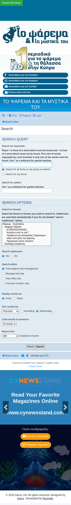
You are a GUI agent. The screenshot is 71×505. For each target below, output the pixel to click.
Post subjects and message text (20, 268)
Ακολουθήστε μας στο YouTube (21, 86)
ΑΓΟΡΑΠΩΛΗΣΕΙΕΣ (26, 229)
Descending (44, 311)
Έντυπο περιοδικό (35, 436)
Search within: (10, 264)
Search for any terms (14, 174)
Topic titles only (11, 278)
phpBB (26, 363)
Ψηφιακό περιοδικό (35, 444)
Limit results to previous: (15, 319)
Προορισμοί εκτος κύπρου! (26, 241)
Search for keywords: (13, 146)
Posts (6, 298)
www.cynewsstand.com (35, 412)
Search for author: (12, 182)
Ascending (27, 311)
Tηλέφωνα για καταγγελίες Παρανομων (26, 235)
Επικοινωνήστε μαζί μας (17, 92)
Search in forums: (11, 209)
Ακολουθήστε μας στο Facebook (21, 75)
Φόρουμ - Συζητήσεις (26, 224)
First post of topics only (15, 283)
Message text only (13, 273)
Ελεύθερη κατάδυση (26, 244)
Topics (18, 298)
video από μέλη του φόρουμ (26, 238)
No (14, 256)
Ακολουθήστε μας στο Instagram (21, 80)
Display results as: (12, 294)
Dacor (20, 498)
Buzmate (48, 498)
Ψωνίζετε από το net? (26, 232)
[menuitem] (12, 115)
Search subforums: (12, 251)
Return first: (8, 331)
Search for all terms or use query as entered (26, 169)
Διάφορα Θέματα (26, 227)
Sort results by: (10, 306)
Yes (5, 256)
